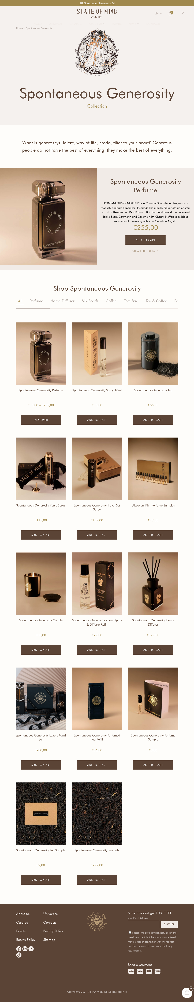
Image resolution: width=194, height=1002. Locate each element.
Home (38, 23)
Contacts (153, 23)
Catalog (75, 23)
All (20, 301)
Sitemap (49, 940)
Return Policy (25, 940)
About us (95, 23)
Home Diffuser (62, 301)
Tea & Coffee (156, 301)
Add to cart (97, 420)
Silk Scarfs (90, 301)
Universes (55, 23)
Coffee (111, 301)
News (132, 23)
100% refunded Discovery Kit (97, 3)
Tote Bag (131, 301)
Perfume (36, 301)
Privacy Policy (53, 931)
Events (117, 23)
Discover (41, 420)
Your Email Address (138, 918)
